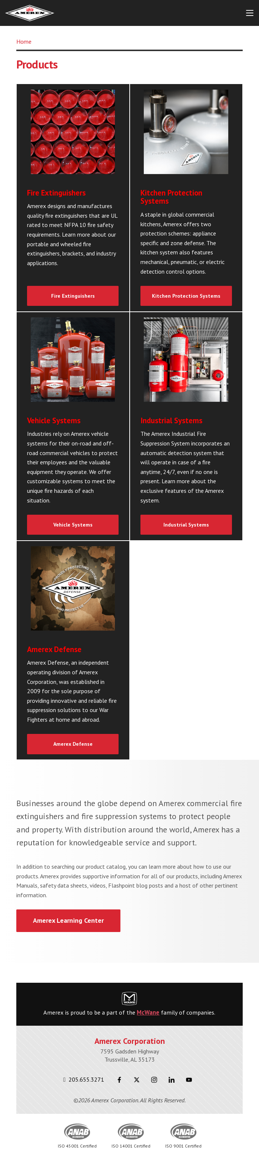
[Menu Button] (249, 13)
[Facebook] (119, 1079)
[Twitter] (136, 1079)
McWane (148, 1012)
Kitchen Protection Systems (186, 296)
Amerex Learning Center (68, 920)
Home (23, 41)
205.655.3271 (83, 1079)
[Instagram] (154, 1079)
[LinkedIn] (171, 1079)
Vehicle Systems (73, 524)
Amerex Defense (73, 744)
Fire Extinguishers (73, 296)
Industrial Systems (186, 524)
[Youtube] (189, 1079)
